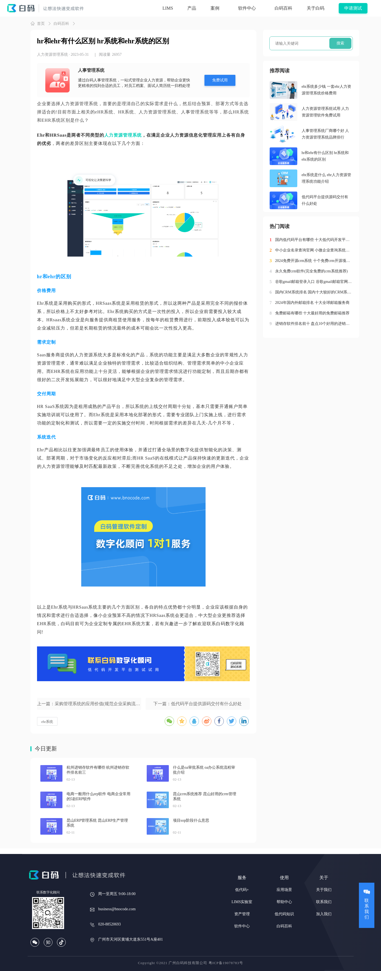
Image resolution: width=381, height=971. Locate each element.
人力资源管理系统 (52, 54)
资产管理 (242, 914)
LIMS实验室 (242, 902)
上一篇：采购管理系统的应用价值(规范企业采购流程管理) (89, 703)
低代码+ (242, 890)
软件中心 (242, 926)
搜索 (340, 43)
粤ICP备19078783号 (226, 963)
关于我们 (324, 890)
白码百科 (61, 24)
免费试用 (220, 80)
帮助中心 (284, 902)
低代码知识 (284, 914)
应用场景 (284, 890)
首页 (37, 23)
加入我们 (324, 914)
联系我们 (324, 902)
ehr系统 (47, 722)
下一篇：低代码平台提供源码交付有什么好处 (197, 703)
